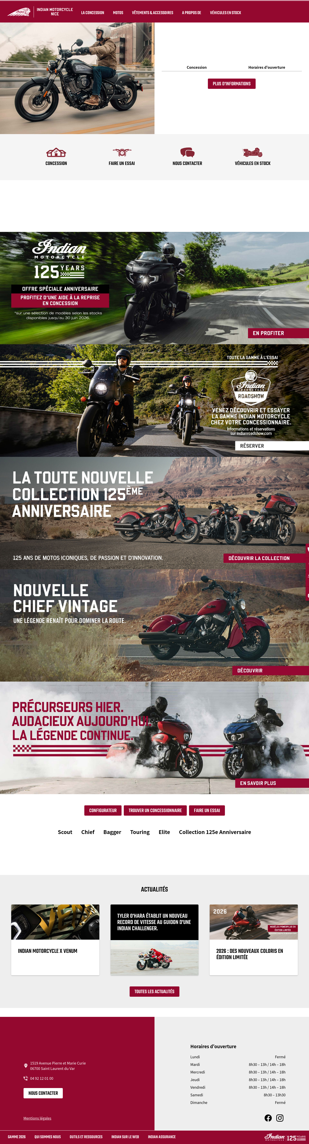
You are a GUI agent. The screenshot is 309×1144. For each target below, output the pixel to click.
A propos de (190, 11)
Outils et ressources (86, 1137)
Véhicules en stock (224, 11)
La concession (91, 11)
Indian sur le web (125, 1137)
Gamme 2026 (17, 1137)
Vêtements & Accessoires (151, 11)
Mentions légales (37, 1118)
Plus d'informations (232, 84)
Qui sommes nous (48, 1137)
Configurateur (103, 811)
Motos (117, 11)
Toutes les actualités (154, 992)
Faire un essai (207, 811)
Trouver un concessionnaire (155, 811)
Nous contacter (43, 1093)
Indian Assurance (162, 1137)
